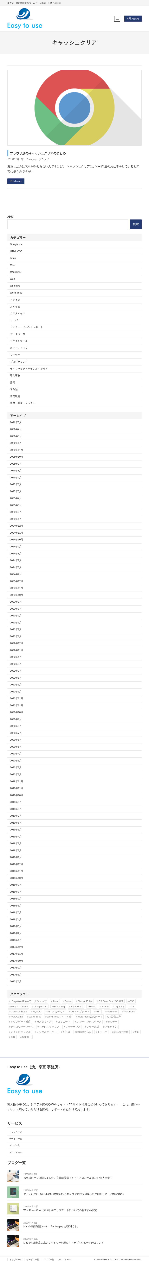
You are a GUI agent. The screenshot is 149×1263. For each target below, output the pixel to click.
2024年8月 (16, 553)
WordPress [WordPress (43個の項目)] (35, 1016)
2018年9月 (16, 885)
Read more (16, 181)
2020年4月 (16, 753)
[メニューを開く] (117, 19)
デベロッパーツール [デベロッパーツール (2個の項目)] (21, 1026)
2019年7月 (16, 816)
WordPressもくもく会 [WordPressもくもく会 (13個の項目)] (59, 1016)
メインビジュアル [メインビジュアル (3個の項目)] (20, 1032)
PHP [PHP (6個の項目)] (97, 1011)
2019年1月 (16, 857)
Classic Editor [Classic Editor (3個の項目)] (85, 1001)
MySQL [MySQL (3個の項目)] (37, 1011)
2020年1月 (16, 774)
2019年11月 (16, 788)
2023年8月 (16, 608)
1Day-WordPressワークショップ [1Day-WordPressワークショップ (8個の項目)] (28, 1001)
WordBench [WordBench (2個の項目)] (129, 1011)
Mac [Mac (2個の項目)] (132, 1006)
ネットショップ (19, 348)
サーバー (15, 320)
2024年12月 (16, 525)
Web (12, 279)
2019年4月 (16, 836)
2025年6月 (16, 484)
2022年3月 (16, 664)
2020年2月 (16, 767)
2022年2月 (16, 671)
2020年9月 (16, 719)
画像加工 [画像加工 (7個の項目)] (26, 1037)
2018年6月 (16, 905)
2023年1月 (16, 636)
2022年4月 (16, 657)
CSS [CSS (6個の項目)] (131, 1001)
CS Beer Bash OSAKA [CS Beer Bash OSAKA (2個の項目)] (111, 1001)
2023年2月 (16, 629)
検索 (10, 217)
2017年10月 (16, 961)
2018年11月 (16, 871)
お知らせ (15, 306)
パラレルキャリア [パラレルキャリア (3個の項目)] (49, 1026)
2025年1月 (16, 519)
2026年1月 (16, 443)
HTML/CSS (16, 251)
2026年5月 (16, 422)
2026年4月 (16, 429)
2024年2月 (16, 574)
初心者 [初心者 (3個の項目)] (66, 1032)
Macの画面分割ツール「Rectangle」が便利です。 (51, 1226)
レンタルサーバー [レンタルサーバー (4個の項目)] (46, 1032)
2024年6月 (16, 567)
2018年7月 (16, 898)
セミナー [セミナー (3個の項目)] (112, 1021)
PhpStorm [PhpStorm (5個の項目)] (111, 1011)
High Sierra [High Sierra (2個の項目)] (77, 1006)
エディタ (15, 299)
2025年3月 (16, 505)
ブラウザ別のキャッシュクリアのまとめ (38, 153)
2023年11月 (16, 588)
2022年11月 (16, 650)
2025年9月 (16, 463)
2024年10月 (16, 539)
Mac (12, 265)
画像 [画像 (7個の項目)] (13, 1037)
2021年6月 (16, 684)
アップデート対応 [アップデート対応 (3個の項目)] (20, 1021)
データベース (17, 334)
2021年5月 (16, 691)
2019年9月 (16, 802)
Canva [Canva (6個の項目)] (68, 1001)
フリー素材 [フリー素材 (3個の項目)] (92, 1026)
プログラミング (19, 361)
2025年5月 (16, 491)
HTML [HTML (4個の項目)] (92, 1006)
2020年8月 (16, 726)
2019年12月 (16, 781)
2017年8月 (16, 974)
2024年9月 (16, 546)
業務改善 (15, 396)
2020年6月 (16, 740)
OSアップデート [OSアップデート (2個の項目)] (80, 1011)
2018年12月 (16, 864)
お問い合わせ (132, 18)
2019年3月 (16, 843)
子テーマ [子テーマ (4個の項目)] (102, 1032)
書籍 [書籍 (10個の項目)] (136, 1032)
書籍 (12, 382)
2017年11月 (16, 954)
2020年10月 (16, 712)
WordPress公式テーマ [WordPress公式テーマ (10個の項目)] (90, 1016)
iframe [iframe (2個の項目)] (105, 1006)
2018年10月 (16, 878)
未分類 (14, 389)
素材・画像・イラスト (22, 403)
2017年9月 (16, 967)
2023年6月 (16, 622)
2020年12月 (16, 698)
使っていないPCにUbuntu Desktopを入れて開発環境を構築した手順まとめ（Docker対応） (74, 1194)
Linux (13, 258)
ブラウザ (44, 159)
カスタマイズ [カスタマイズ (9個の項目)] (44, 1021)
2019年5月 (16, 829)
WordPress (16, 292)
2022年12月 (16, 643)
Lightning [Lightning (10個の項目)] (119, 1006)
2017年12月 (16, 947)
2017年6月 (16, 981)
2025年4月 (16, 498)
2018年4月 (16, 919)
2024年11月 (16, 532)
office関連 (15, 272)
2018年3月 (16, 926)
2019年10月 (16, 795)
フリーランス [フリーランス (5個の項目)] (72, 1026)
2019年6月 (16, 823)
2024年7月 (16, 560)
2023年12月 (16, 581)
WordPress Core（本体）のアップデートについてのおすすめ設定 (60, 1210)
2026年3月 (16, 436)
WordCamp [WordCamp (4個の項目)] (16, 1016)
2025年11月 (16, 450)
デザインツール (19, 341)
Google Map (16, 244)
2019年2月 (16, 850)
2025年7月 (16, 477)
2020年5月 (16, 747)
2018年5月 (16, 912)
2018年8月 (16, 892)
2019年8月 (16, 809)
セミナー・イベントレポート (26, 327)
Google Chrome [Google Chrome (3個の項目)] (19, 1006)
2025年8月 (16, 470)
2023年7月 (16, 615)
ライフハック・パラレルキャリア (29, 368)
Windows (15, 285)
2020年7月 (16, 733)
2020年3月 (16, 760)
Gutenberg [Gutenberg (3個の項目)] (59, 1006)
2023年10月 (16, 595)
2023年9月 (16, 601)
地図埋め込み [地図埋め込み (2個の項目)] (83, 1032)
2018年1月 (16, 940)
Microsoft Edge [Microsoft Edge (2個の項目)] (18, 1011)
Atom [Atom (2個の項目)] (56, 1001)
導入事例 (15, 375)
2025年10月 (16, 456)
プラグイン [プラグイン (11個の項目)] (111, 1026)
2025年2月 (16, 512)
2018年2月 (16, 933)
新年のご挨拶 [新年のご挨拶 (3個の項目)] (120, 1032)
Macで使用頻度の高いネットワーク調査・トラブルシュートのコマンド (63, 1242)
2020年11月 (16, 705)
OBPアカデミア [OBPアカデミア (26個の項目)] (56, 1011)
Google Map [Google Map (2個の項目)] (40, 1006)
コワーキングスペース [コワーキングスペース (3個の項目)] (88, 1021)
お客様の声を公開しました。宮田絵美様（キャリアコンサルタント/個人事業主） (69, 1177)
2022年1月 (16, 678)
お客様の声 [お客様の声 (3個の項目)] (114, 1016)
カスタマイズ (17, 313)
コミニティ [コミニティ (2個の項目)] (64, 1021)
